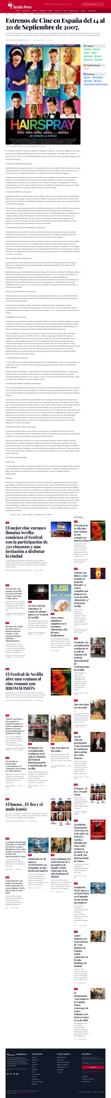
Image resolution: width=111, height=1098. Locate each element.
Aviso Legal (60, 1069)
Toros (65, 10)
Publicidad (85, 1076)
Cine (28, 14)
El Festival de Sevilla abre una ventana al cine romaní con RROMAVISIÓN (82, 533)
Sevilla (35, 10)
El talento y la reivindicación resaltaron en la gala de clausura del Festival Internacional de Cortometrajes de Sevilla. (37, 758)
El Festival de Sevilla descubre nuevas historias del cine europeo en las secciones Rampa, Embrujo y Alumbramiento (14, 633)
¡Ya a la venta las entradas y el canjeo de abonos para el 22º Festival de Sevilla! (38, 611)
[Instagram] (14, 1074)
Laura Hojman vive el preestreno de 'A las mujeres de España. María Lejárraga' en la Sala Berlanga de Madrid (61, 867)
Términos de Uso (62, 1067)
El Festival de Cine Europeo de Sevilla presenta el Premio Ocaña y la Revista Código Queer (14, 593)
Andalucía (43, 10)
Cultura (83, 10)
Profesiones (92, 10)
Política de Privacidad (63, 1062)
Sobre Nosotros (61, 1057)
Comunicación (74, 10)
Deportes (58, 10)
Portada (18, 10)
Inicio (7, 14)
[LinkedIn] (17, 1074)
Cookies (88, 1092)
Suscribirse (93, 1067)
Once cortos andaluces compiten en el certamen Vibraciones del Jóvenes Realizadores (59, 626)
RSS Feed (35, 1084)
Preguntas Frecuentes (88, 1079)
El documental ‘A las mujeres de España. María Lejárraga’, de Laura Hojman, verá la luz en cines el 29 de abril (15, 886)
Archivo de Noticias (37, 1081)
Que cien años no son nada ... (60, 749)
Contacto (59, 1072)
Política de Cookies (62, 1064)
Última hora (26, 10)
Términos (94, 1092)
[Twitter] (11, 1074)
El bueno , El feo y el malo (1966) (81, 791)
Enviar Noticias (86, 1081)
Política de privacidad (94, 1072)
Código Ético (60, 1060)
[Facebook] (8, 1074)
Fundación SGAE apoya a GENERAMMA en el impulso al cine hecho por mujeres (38, 864)
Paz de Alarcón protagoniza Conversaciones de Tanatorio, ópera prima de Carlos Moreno (16, 766)
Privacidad (82, 1092)
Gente (50, 10)
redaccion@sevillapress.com (26, 1093)
